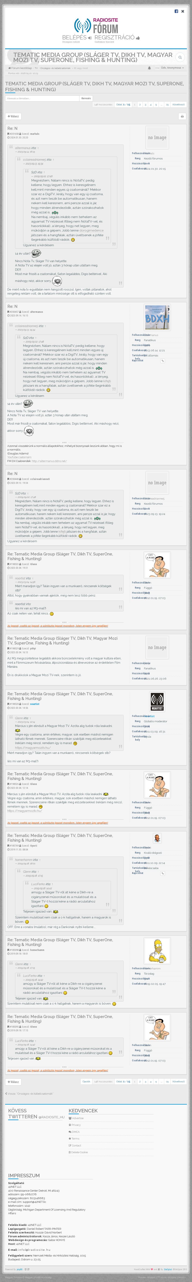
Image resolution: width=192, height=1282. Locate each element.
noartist (20, 578)
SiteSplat (168, 1269)
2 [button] (140, 104)
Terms (74, 1138)
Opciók (86, 1081)
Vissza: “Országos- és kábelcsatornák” (29, 1093)
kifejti (107, 381)
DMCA (74, 1131)
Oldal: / (123, 104)
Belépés (77, 37)
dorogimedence (91, 230)
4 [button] (150, 104)
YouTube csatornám (19, 457)
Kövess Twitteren (36, 1114)
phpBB (19, 1269)
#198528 (14, 704)
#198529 (14, 648)
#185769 (14, 845)
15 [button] (167, 104)
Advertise (76, 1118)
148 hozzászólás (103, 104)
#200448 (14, 479)
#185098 (14, 949)
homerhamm (23, 859)
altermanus (23, 148)
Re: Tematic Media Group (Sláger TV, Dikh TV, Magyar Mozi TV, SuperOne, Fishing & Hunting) (62, 640)
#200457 (14, 311)
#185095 (14, 1026)
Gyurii (33, 845)
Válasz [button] (13, 116)
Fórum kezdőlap (21, 68)
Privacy (75, 1124)
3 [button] (145, 104)
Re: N (12, 128)
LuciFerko (38, 884)
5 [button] (156, 104)
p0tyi (33, 648)
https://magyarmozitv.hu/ (33, 747)
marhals (34, 133)
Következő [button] (179, 104)
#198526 (14, 784)
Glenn (33, 564)
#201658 (14, 133)
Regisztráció (117, 37)
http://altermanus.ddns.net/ (49, 461)
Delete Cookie (78, 1152)
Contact (75, 1145)
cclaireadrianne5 (34, 159)
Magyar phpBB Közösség (38, 1277)
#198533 (14, 564)
